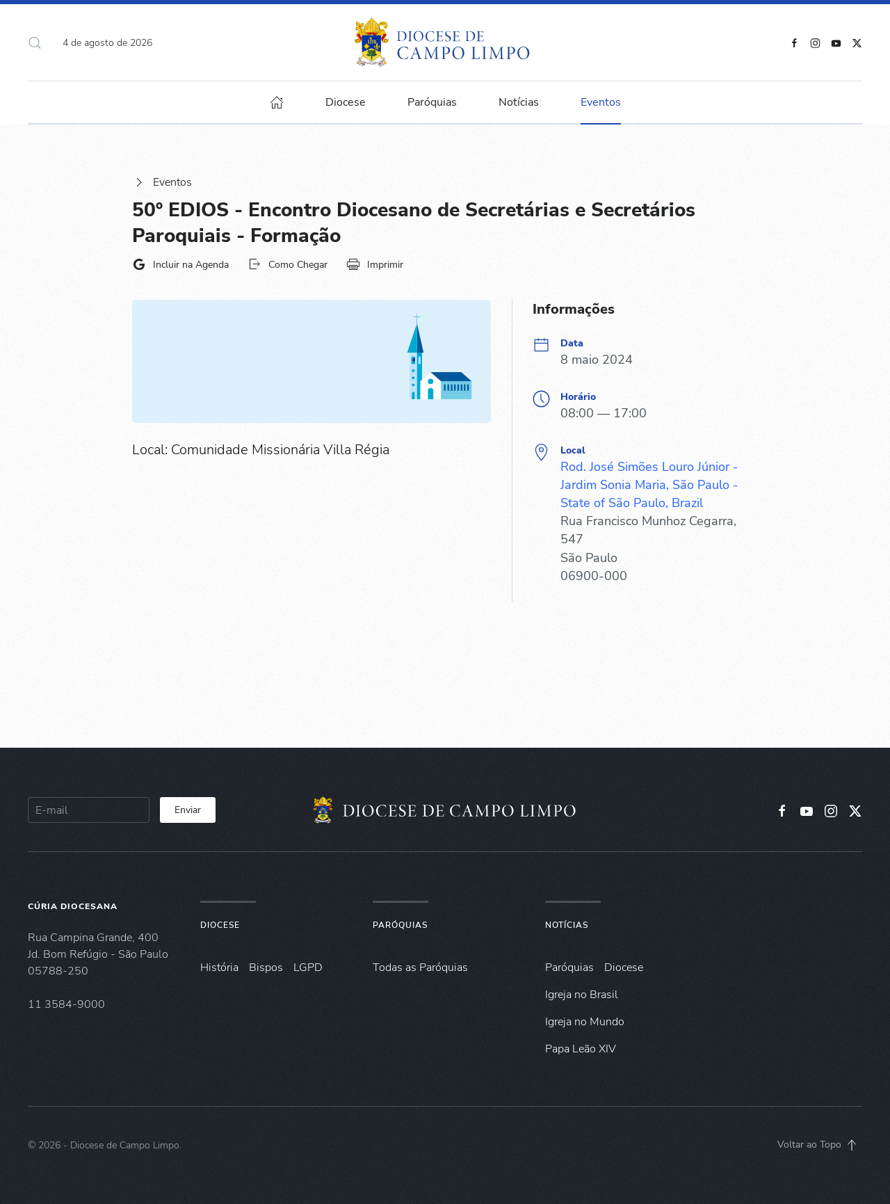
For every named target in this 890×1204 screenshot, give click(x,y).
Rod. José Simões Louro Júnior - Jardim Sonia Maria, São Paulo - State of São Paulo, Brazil (649, 484)
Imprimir (374, 264)
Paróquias (432, 102)
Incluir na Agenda (180, 264)
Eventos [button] (601, 102)
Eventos (162, 182)
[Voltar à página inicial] (445, 42)
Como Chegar (287, 264)
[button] (35, 42)
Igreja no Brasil (581, 994)
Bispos (266, 967)
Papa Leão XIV (580, 1049)
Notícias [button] (519, 102)
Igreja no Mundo (584, 1021)
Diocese (220, 925)
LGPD (308, 967)
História (219, 967)
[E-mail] (88, 810)
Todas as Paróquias (420, 967)
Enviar (188, 810)
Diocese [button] (345, 102)
